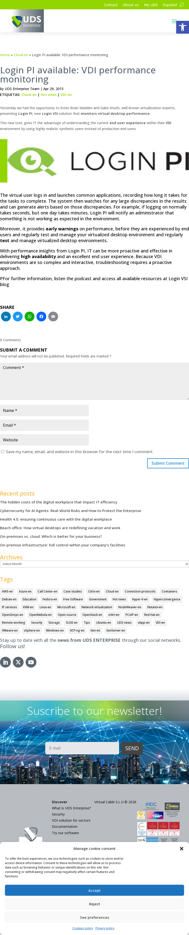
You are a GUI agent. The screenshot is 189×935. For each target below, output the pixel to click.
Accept (94, 890)
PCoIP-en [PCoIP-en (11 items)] (132, 616)
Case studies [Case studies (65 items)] (72, 593)
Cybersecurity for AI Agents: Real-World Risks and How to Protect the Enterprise (70, 511)
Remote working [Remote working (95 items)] (13, 624)
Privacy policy (104, 928)
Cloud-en (21, 55)
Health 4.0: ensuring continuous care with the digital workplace (56, 520)
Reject (94, 903)
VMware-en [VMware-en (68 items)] (10, 632)
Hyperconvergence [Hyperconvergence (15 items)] (167, 600)
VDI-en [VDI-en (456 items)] (160, 624)
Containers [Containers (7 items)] (169, 593)
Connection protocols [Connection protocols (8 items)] (140, 593)
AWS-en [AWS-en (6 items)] (7, 593)
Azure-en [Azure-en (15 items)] (25, 593)
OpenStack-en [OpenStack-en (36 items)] (92, 616)
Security (58, 815)
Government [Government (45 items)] (98, 600)
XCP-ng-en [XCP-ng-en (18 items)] (77, 632)
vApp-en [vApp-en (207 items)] (144, 624)
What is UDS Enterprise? (71, 809)
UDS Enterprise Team (22, 88)
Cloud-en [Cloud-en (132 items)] (112, 593)
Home (5, 55)
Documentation (65, 827)
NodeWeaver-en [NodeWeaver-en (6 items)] (129, 608)
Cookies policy (82, 928)
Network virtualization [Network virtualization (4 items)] (96, 608)
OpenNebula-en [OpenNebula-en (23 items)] (40, 616)
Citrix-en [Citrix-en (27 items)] (94, 593)
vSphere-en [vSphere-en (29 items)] (32, 632)
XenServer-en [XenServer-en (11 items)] (115, 632)
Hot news (49, 94)
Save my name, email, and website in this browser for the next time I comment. (80, 451)
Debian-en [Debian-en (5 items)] (9, 600)
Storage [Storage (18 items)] (54, 624)
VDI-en (66, 94)
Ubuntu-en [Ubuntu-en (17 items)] (103, 624)
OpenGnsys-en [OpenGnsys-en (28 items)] (12, 616)
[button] (182, 27)
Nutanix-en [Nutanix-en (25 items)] (154, 608)
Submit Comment (165, 464)
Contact (107, 5)
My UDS (149, 5)
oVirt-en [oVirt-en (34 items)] (113, 616)
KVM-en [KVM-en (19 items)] (28, 608)
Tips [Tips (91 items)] (87, 624)
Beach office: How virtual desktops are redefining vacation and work (60, 529)
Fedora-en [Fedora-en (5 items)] (50, 600)
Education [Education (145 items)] (29, 600)
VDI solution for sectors (71, 821)
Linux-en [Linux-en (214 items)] (45, 608)
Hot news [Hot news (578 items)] (119, 600)
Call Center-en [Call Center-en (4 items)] (47, 593)
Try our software (65, 833)
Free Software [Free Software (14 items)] (73, 600)
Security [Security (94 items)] (36, 624)
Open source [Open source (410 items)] (67, 616)
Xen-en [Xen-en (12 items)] (95, 632)
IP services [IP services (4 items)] (9, 608)
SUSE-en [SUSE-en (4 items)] (72, 624)
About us (128, 5)
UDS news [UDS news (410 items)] (124, 624)
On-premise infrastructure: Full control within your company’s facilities (62, 546)
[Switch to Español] (169, 5)
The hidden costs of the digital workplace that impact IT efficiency (58, 503)
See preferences (94, 917)
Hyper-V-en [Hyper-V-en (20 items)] (140, 600)
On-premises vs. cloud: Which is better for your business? (51, 537)
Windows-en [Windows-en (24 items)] (55, 632)
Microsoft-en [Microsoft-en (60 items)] (66, 608)
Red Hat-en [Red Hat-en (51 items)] (151, 616)
